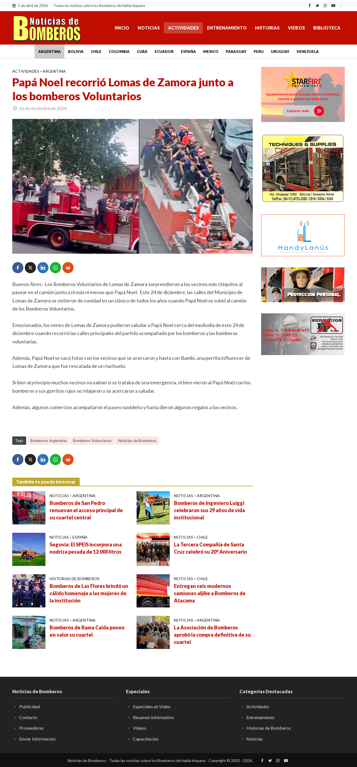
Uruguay (280, 51)
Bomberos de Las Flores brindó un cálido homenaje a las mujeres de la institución (89, 593)
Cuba (142, 51)
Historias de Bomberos (74, 578)
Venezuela (308, 51)
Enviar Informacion (37, 738)
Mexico (210, 51)
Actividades (183, 27)
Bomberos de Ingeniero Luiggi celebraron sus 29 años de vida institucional (209, 510)
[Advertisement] (303, 449)
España (188, 51)
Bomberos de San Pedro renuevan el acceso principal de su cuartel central (86, 510)
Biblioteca (327, 27)
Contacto (28, 717)
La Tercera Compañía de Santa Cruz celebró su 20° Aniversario (210, 548)
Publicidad (29, 706)
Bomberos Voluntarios (92, 440)
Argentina (49, 51)
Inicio (122, 27)
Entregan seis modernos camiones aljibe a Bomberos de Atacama (210, 593)
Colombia (119, 51)
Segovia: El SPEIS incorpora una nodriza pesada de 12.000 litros (86, 548)
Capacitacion (145, 738)
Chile (96, 51)
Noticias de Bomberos (137, 440)
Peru (259, 51)
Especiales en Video (152, 706)
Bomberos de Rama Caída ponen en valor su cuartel (87, 631)
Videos (296, 27)
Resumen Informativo (153, 717)
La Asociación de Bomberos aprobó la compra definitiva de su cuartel (212, 634)
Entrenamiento (227, 27)
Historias (267, 27)
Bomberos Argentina (48, 440)
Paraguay (236, 51)
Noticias (149, 27)
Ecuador (164, 51)
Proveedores (31, 728)
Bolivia (76, 51)
